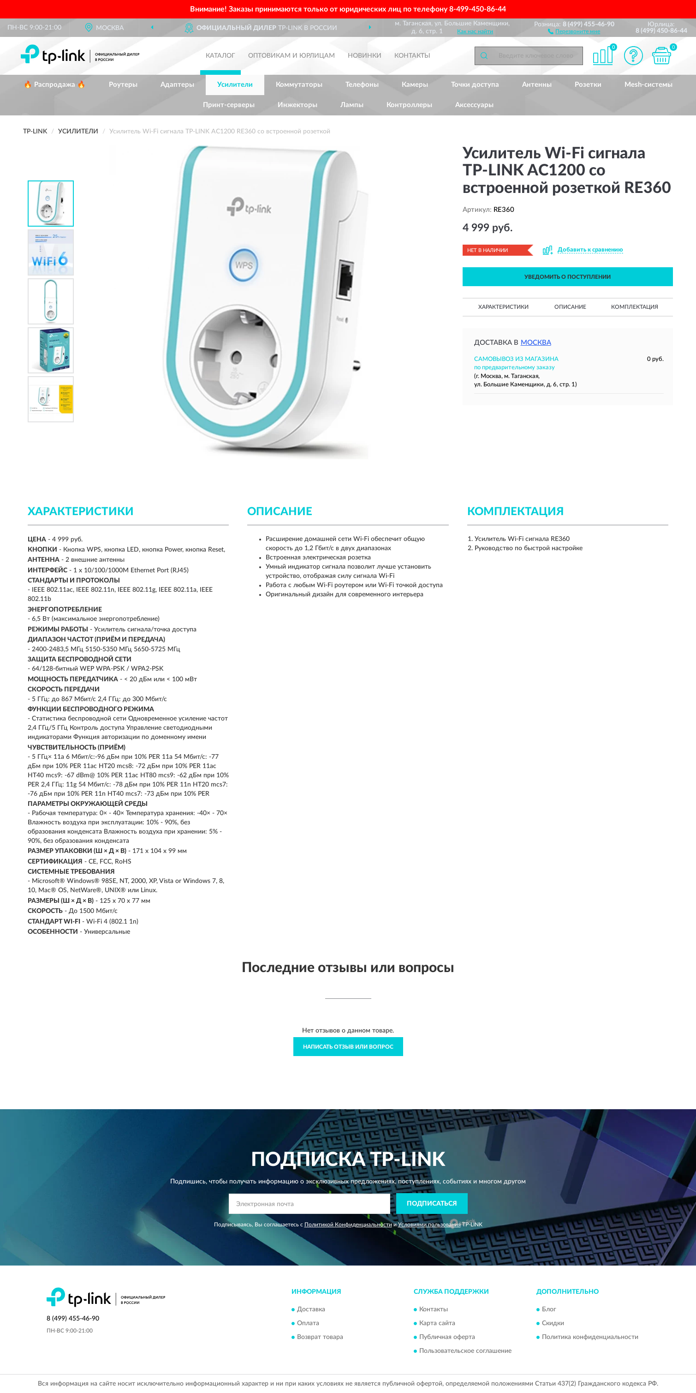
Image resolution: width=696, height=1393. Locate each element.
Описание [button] (570, 307)
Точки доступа (475, 84)
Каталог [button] (220, 56)
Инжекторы (297, 105)
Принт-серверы (229, 105)
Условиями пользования (429, 1224)
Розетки (588, 84)
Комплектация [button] (634, 307)
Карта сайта (437, 1324)
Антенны (537, 84)
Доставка (311, 1310)
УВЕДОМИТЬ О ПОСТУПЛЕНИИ (567, 277)
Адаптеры (177, 84)
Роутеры (123, 84)
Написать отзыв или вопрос (348, 1047)
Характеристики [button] (503, 307)
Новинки (364, 56)
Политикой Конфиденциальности (348, 1224)
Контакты (412, 56)
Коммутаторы (299, 84)
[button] (574, 31)
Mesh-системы (648, 84)
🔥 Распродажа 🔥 (55, 84)
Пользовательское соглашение (465, 1351)
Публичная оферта (447, 1337)
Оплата (308, 1324)
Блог (549, 1310)
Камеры (415, 84)
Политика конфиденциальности (590, 1337)
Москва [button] (536, 342)
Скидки (553, 1324)
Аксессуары (474, 105)
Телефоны (362, 84)
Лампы (351, 105)
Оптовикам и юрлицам (291, 56)
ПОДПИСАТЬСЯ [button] (432, 1204)
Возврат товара (320, 1337)
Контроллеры (409, 105)
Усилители (235, 84)
